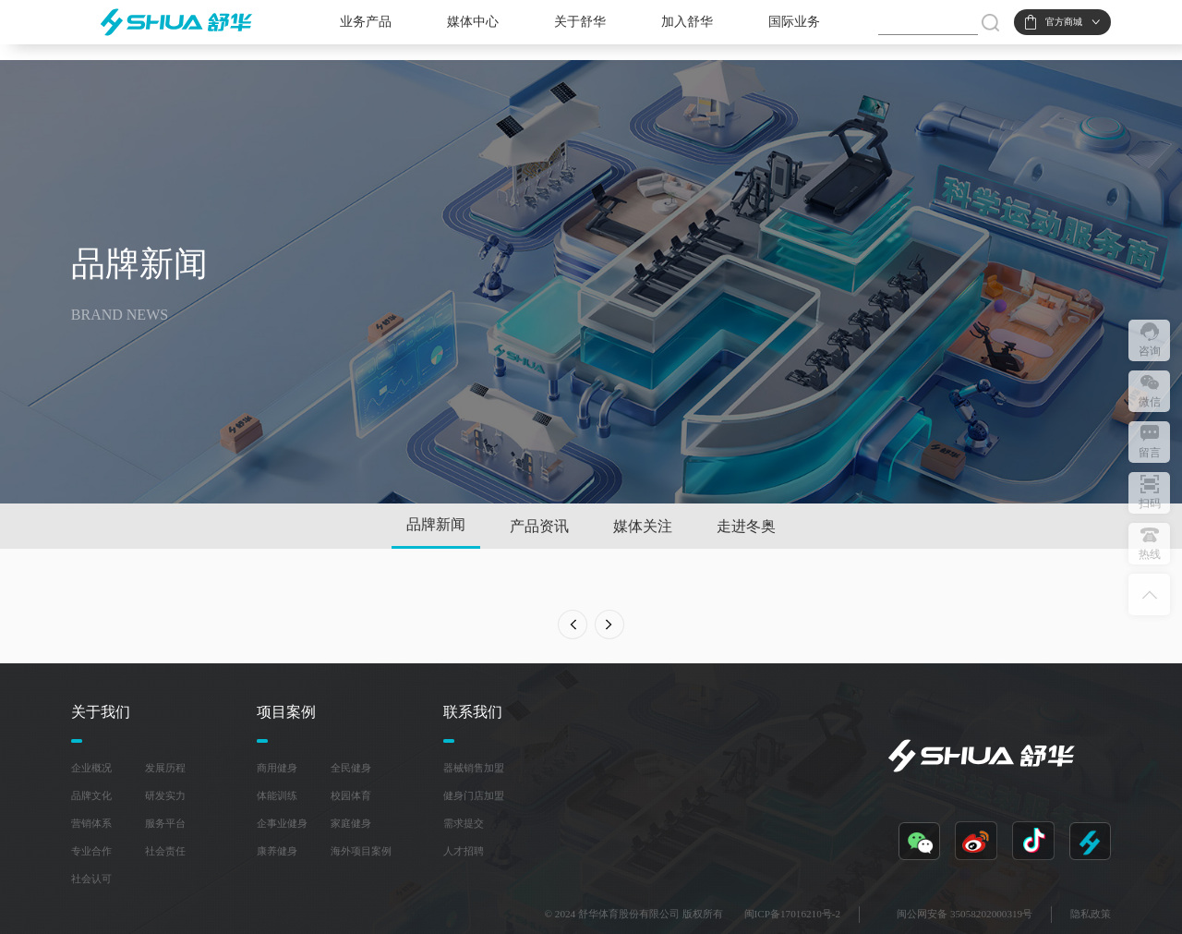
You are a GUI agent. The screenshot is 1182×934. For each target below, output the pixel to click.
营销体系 (91, 823)
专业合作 (91, 850)
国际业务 (794, 22)
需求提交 (463, 823)
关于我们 (100, 712)
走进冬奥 (746, 526)
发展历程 (165, 767)
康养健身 (277, 850)
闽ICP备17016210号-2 (792, 913)
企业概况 (91, 767)
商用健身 (277, 767)
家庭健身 (351, 823)
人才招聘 (463, 850)
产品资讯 (539, 526)
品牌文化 (91, 795)
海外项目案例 (361, 850)
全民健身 (351, 767)
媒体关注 (642, 526)
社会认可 (91, 878)
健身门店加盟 (473, 795)
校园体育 (351, 795)
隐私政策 (1090, 913)
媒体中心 (473, 22)
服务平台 (165, 823)
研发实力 (165, 795)
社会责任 (165, 850)
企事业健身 (282, 823)
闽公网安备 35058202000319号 (964, 913)
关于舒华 (580, 22)
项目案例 (286, 712)
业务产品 (366, 22)
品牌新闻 (435, 524)
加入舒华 (687, 22)
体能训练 (277, 795)
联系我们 (472, 712)
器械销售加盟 (473, 767)
